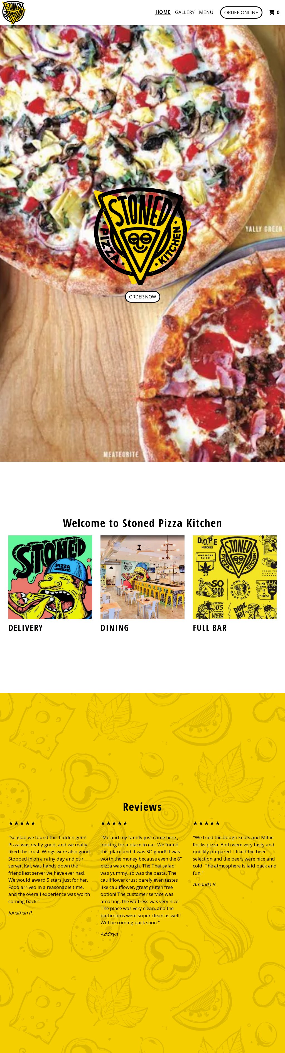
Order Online (241, 12)
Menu (206, 12)
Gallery (185, 12)
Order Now (142, 297)
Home (163, 12)
